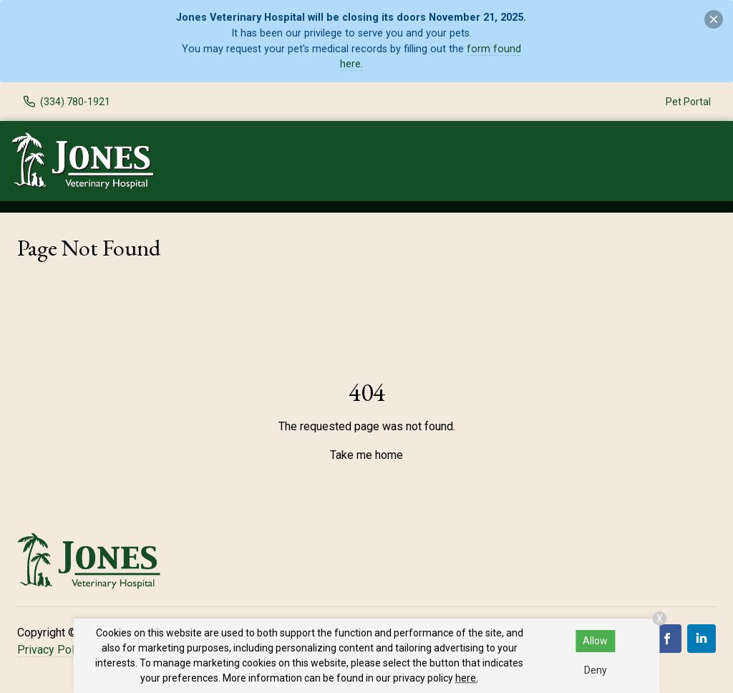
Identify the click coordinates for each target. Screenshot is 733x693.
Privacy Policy (53, 649)
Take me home (366, 455)
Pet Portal (688, 101)
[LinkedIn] (701, 638)
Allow (595, 640)
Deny (595, 670)
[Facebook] (667, 638)
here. (466, 678)
